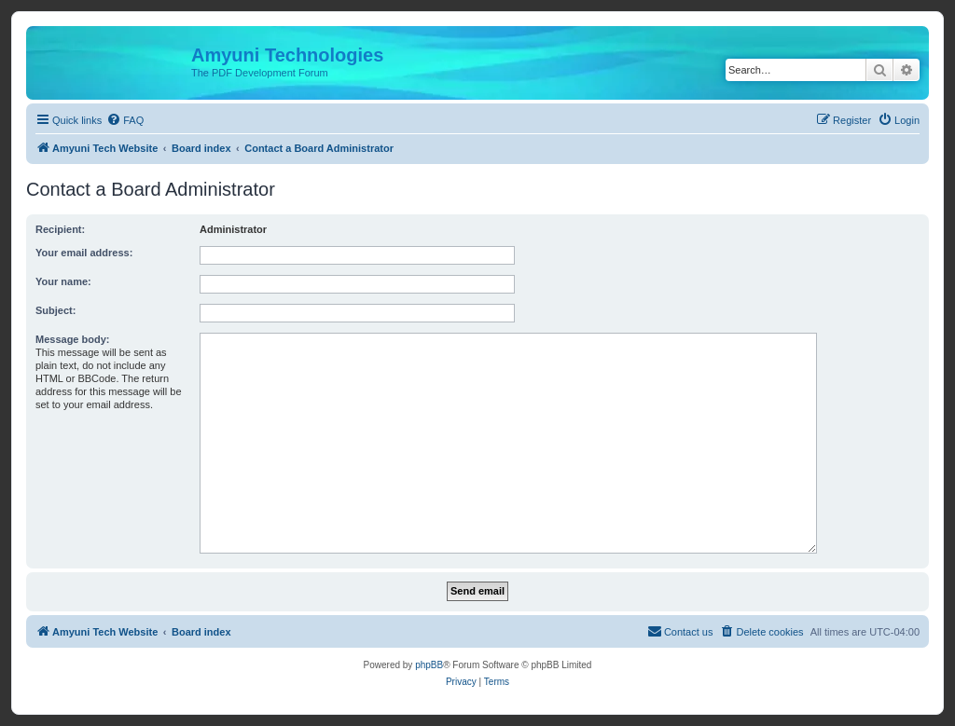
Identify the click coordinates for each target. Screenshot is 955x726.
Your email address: (83, 252)
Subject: (55, 310)
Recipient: (60, 229)
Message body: (72, 339)
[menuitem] (125, 120)
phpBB (429, 665)
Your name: (63, 281)
